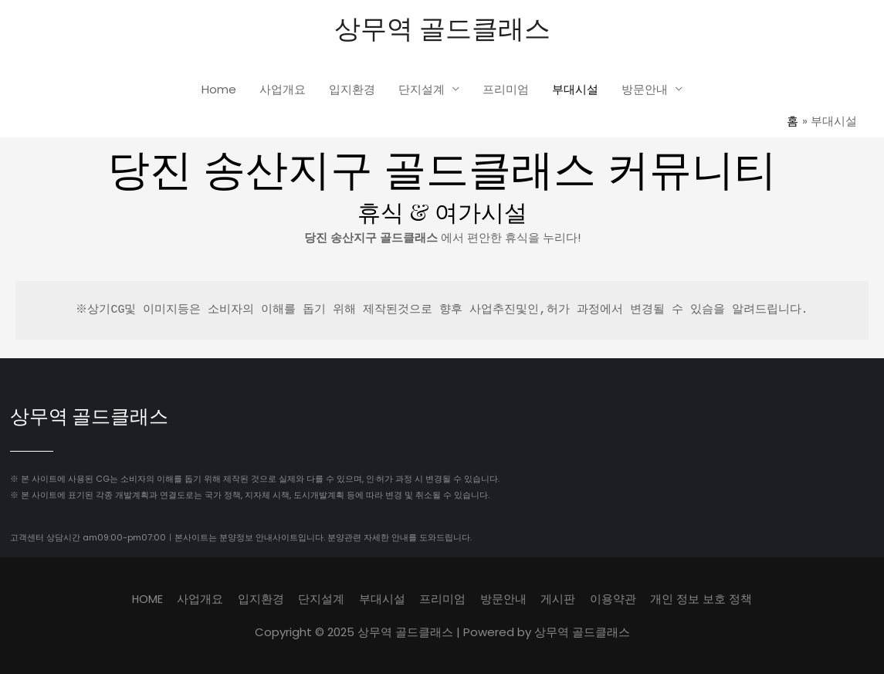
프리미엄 (506, 90)
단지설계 (421, 90)
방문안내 (645, 90)
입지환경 (352, 90)
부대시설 (575, 90)
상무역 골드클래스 (442, 27)
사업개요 (282, 90)
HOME (145, 599)
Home (219, 90)
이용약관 (614, 599)
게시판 (559, 599)
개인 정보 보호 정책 (703, 599)
